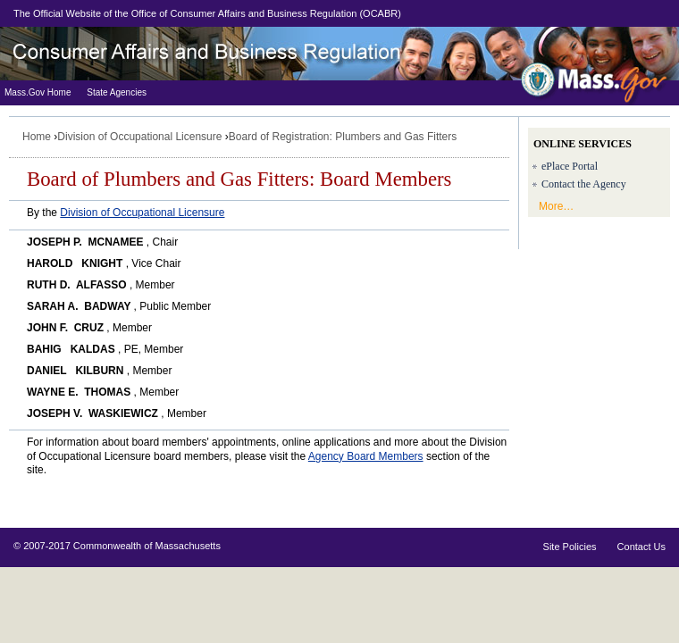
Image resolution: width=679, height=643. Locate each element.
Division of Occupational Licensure (139, 136)
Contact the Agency (583, 184)
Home (36, 136)
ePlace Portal (569, 166)
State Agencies (117, 92)
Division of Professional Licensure (223, 53)
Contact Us (641, 546)
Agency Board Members (365, 456)
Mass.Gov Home (37, 92)
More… (556, 206)
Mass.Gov (594, 76)
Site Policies (570, 546)
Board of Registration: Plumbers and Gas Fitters (343, 136)
